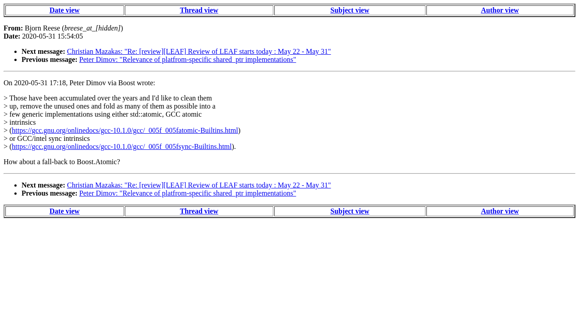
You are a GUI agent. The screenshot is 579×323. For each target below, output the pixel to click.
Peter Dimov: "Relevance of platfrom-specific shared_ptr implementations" (187, 59)
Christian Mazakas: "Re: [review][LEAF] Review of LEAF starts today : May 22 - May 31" (199, 51)
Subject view (349, 10)
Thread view (199, 10)
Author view (500, 10)
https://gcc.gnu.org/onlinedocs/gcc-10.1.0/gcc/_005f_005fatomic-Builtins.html (125, 130)
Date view (64, 10)
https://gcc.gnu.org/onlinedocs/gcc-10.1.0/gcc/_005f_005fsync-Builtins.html (122, 146)
